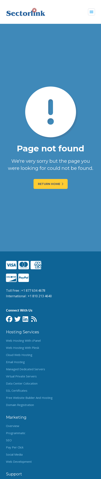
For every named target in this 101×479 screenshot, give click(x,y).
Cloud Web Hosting (19, 355)
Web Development (19, 462)
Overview (12, 426)
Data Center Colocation (22, 383)
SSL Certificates (16, 390)
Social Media (14, 454)
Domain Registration (20, 405)
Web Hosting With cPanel (23, 340)
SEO (9, 440)
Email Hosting (15, 362)
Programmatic (15, 433)
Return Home (50, 184)
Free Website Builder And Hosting (29, 398)
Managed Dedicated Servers (25, 369)
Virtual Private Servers (21, 376)
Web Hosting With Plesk (22, 348)
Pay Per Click (14, 447)
